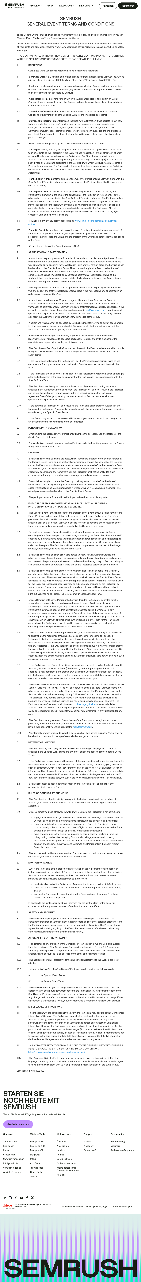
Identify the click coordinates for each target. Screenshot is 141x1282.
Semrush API (90, 1150)
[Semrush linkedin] (5, 1197)
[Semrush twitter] (32, 1197)
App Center (35, 1163)
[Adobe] (7, 1205)
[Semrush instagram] (10, 1197)
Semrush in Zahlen (12, 1168)
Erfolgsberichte (10, 1163)
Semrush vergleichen (13, 1159)
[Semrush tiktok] (16, 1197)
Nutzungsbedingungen (97, 1207)
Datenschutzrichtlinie (72, 1207)
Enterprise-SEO (37, 1142)
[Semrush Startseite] (13, 5)
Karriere (61, 1150)
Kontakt (60, 1175)
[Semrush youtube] (21, 1197)
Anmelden (108, 6)
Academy (88, 1146)
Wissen (87, 1142)
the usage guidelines (87, 704)
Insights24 (35, 1155)
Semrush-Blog (118, 1142)
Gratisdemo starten (18, 1124)
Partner (60, 1155)
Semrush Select (64, 1159)
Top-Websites (36, 1168)
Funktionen (8, 1146)
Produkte (35, 5)
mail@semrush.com (95, 310)
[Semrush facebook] (27, 1197)
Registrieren (127, 6)
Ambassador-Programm (122, 1150)
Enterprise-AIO (37, 1146)
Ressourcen (65, 5)
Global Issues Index (66, 1163)
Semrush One (10, 1142)
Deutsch (10, 1209)
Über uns (61, 1142)
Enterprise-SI (36, 1150)
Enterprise (84, 5)
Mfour (33, 1159)
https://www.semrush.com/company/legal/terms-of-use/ (56, 1052)
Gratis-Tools (36, 1172)
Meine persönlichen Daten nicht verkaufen (68, 1169)
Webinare (115, 1146)
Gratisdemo (9, 1155)
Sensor (33, 1176)
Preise (50, 5)
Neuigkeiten (63, 1146)
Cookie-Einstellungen (121, 1207)
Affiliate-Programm (12, 1172)
